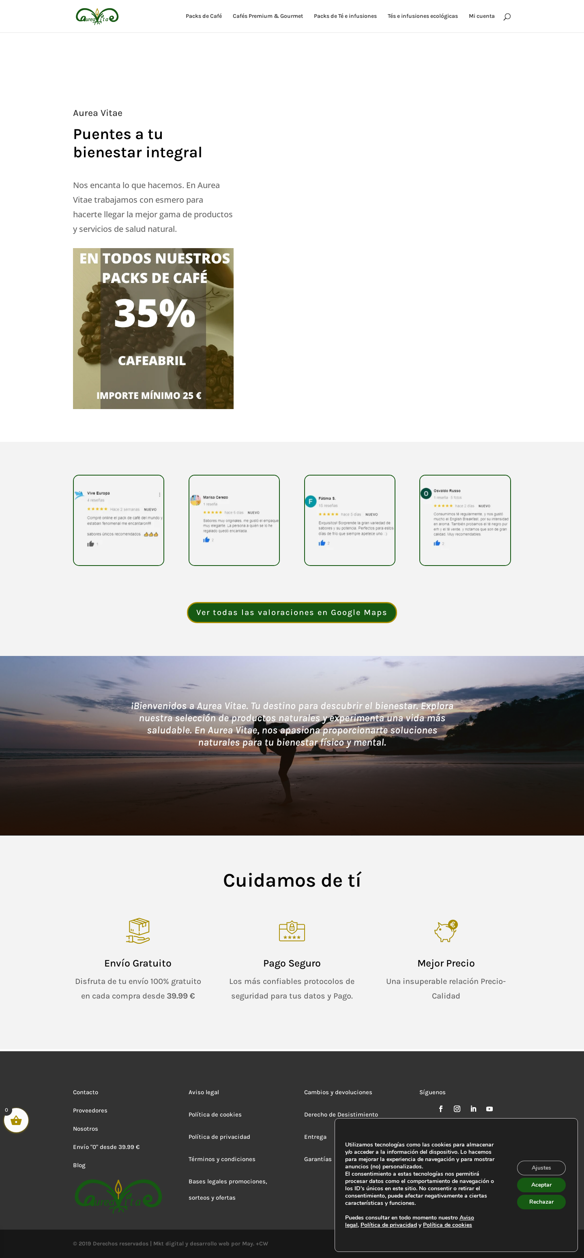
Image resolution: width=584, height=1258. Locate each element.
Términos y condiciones (222, 1159)
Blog (79, 1165)
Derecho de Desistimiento (341, 1114)
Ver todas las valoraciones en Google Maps (292, 612)
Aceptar (541, 1185)
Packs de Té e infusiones (345, 16)
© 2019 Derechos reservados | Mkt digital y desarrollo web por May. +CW (170, 1243)
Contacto (85, 1092)
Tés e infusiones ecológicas (423, 16)
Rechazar (541, 1202)
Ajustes (541, 1168)
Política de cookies (215, 1114)
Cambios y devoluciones (338, 1092)
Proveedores (90, 1110)
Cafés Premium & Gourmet (268, 16)
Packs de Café (204, 16)
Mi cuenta (482, 16)
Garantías (318, 1159)
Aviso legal (204, 1092)
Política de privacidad (219, 1136)
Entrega (315, 1136)
